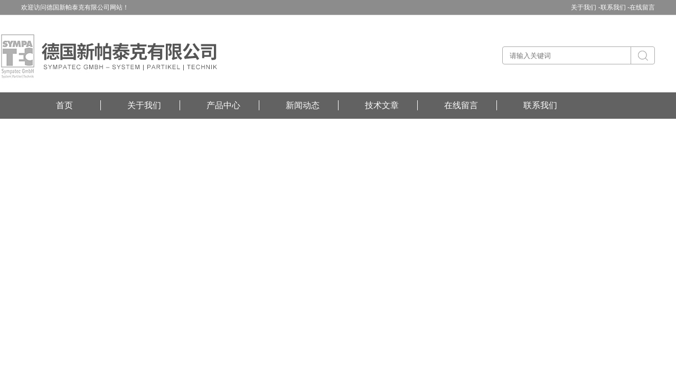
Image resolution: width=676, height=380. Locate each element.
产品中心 (223, 105)
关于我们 (144, 105)
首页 (64, 105)
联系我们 (540, 105)
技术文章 (382, 105)
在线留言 (642, 7)
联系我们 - (615, 7)
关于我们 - (585, 7)
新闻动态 (303, 105)
